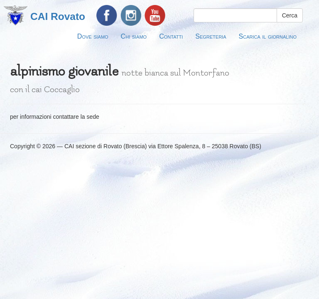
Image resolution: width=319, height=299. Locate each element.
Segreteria (210, 36)
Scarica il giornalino (268, 36)
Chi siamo (134, 36)
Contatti (171, 36)
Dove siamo (92, 36)
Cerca (289, 15)
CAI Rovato (57, 16)
